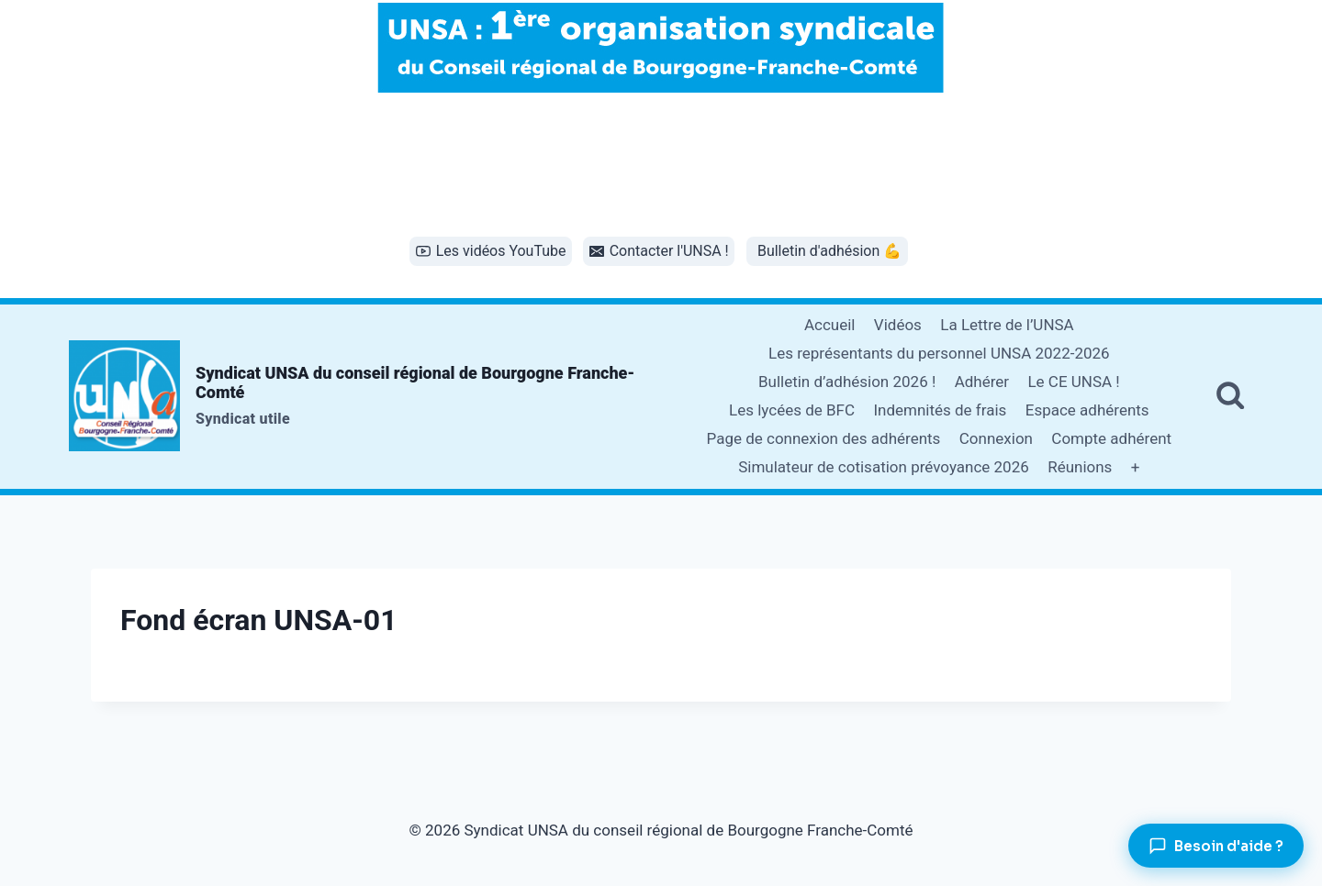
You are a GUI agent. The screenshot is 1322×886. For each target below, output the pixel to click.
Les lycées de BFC (792, 410)
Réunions (1080, 467)
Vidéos (898, 325)
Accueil (830, 325)
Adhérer (982, 381)
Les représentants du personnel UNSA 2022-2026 (939, 353)
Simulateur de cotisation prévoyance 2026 (883, 467)
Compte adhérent (1111, 438)
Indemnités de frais (939, 410)
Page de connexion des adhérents (824, 438)
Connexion (996, 438)
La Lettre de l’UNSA (1006, 325)
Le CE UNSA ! (1073, 381)
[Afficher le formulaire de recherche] (1230, 396)
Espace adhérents (1087, 410)
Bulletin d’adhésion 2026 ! (846, 381)
